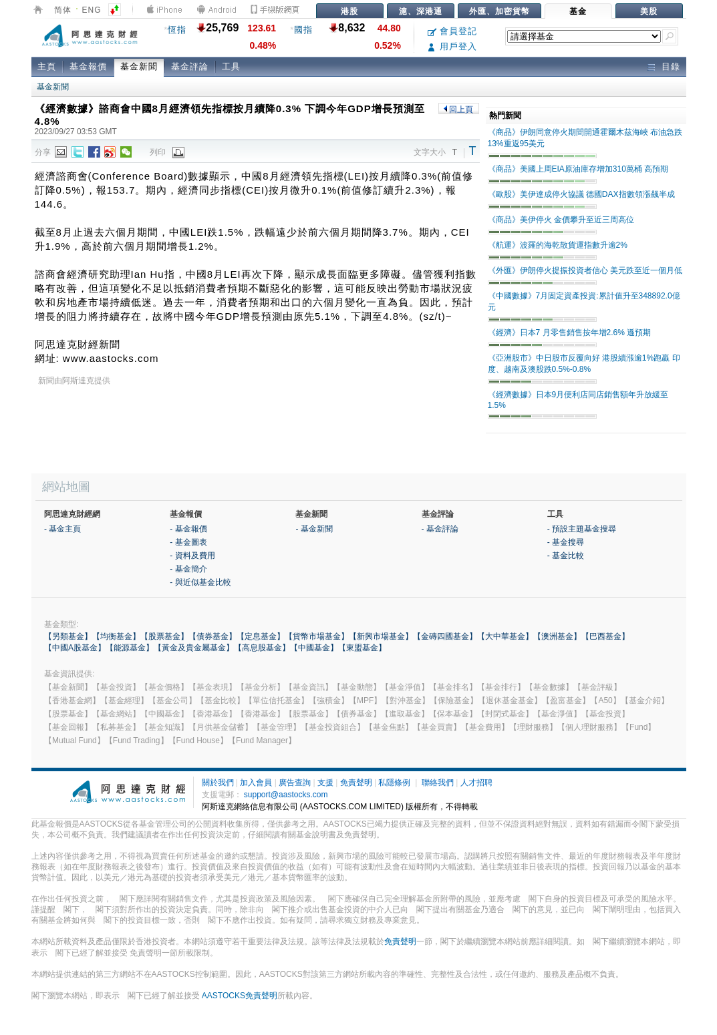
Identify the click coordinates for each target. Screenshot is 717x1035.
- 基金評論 (440, 529)
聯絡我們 (438, 782)
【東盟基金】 (362, 647)
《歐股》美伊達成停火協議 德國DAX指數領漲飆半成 (581, 194)
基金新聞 (139, 66)
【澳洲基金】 (557, 636)
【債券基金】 (212, 636)
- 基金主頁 (62, 529)
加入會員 (256, 782)
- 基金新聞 (313, 529)
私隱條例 (394, 782)
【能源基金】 (130, 647)
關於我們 (218, 782)
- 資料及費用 (192, 555)
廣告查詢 (295, 782)
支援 (325, 782)
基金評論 (189, 66)
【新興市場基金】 (381, 636)
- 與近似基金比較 (200, 582)
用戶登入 (453, 46)
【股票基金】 (164, 636)
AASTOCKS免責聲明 (239, 995)
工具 (231, 66)
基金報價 (88, 66)
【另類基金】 (68, 636)
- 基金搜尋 (565, 542)
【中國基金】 (314, 647)
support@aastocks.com (286, 794)
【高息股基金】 (262, 647)
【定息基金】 (261, 636)
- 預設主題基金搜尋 (581, 529)
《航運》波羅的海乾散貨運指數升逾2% (557, 245)
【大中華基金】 (505, 636)
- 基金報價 (188, 529)
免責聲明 (356, 782)
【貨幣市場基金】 (317, 636)
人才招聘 (476, 782)
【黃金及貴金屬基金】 (194, 647)
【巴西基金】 (605, 636)
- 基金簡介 (188, 569)
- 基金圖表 (188, 542)
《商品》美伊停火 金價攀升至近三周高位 (561, 219)
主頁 (46, 66)
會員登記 (453, 31)
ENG (92, 10)
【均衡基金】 (116, 636)
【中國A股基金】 (75, 647)
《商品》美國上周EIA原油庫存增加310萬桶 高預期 (578, 169)
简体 (62, 10)
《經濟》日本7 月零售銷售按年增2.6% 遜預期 (570, 332)
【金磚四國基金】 (445, 636)
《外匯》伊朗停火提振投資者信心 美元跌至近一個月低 (585, 270)
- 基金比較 (565, 555)
